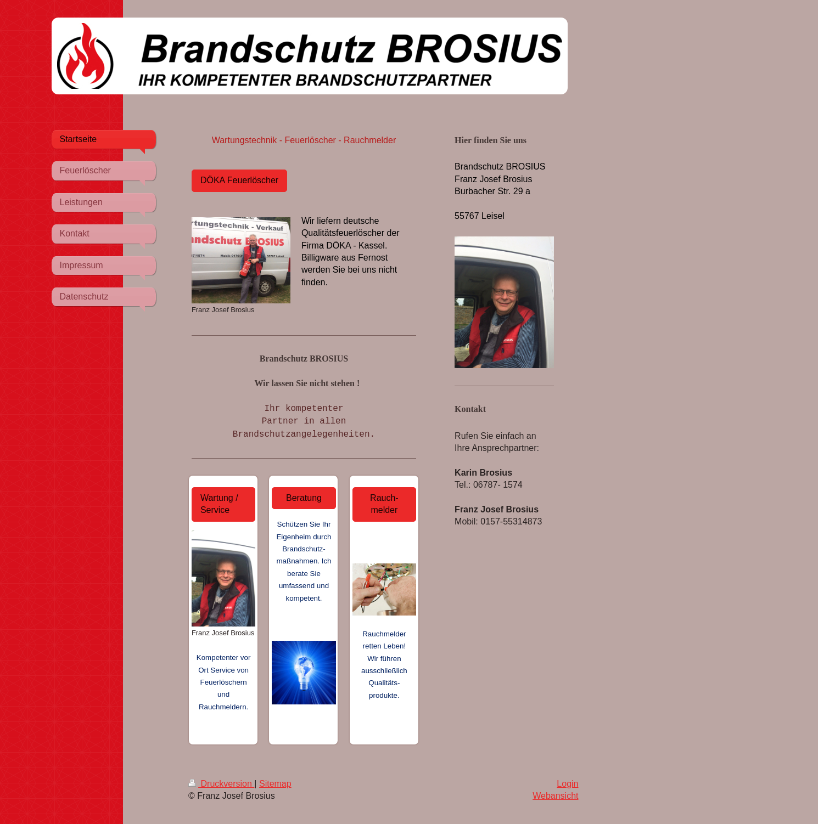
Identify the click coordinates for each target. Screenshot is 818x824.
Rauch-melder (384, 504)
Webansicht (555, 795)
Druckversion (221, 783)
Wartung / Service (219, 504)
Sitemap (275, 783)
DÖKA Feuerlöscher (239, 180)
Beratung (304, 498)
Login (567, 783)
